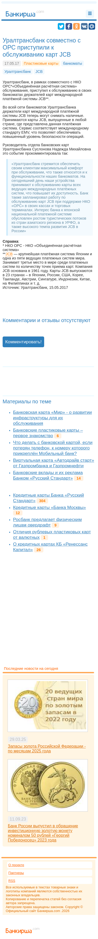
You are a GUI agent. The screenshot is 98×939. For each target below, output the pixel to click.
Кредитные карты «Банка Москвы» (49, 507)
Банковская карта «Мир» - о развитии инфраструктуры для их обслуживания (52, 418)
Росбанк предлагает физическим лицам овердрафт (47, 522)
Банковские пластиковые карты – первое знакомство (48, 432)
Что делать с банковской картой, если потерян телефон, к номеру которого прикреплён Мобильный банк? (53, 448)
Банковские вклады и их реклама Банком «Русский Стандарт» (48, 475)
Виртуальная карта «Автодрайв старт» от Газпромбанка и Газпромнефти (53, 463)
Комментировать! (23, 341)
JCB (9, 254)
